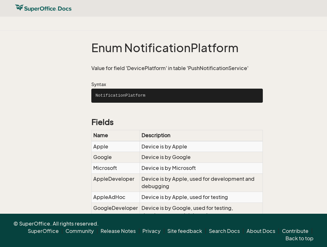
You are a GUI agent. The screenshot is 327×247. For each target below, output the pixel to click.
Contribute (295, 231)
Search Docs (224, 231)
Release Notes (118, 231)
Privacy (151, 231)
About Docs (261, 231)
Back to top (299, 238)
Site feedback (184, 231)
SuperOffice (43, 231)
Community (79, 231)
